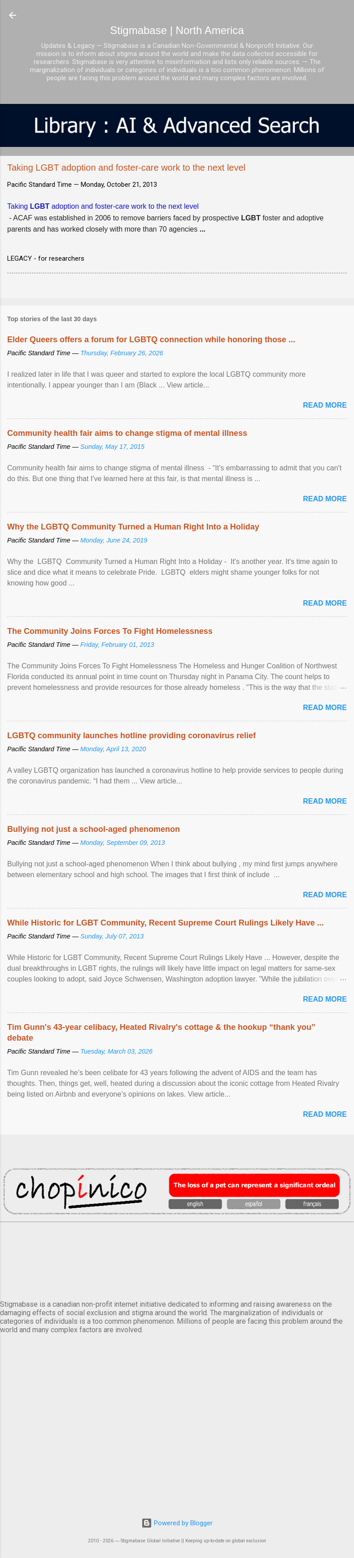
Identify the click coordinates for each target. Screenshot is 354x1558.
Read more (325, 405)
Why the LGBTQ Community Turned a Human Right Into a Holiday (133, 526)
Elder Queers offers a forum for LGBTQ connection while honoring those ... (151, 339)
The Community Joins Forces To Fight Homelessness (110, 631)
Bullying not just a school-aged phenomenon (93, 829)
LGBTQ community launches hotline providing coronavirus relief (131, 735)
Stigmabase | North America (177, 30)
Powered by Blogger (177, 1523)
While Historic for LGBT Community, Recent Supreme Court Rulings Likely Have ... (165, 922)
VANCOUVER (177, 1259)
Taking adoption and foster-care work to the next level (103, 206)
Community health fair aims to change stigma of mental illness (127, 433)
